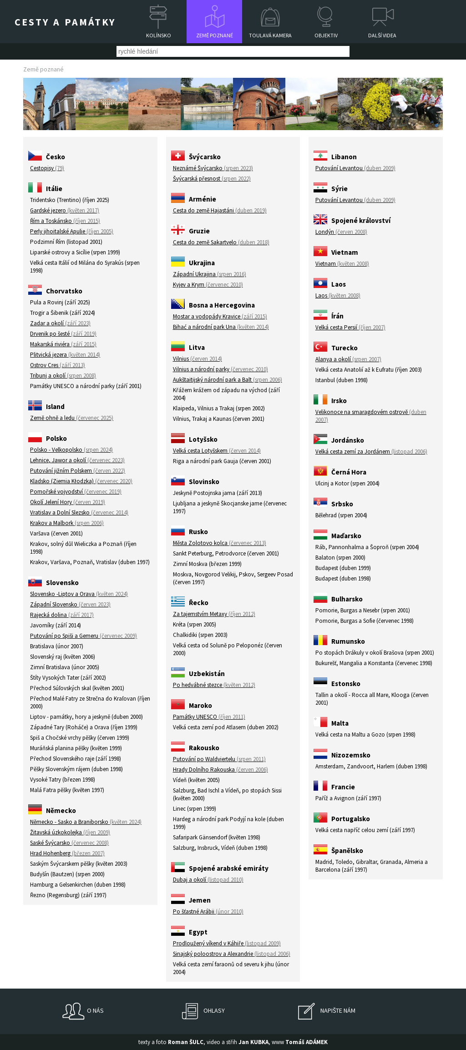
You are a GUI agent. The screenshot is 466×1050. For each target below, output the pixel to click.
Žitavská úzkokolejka (70, 832)
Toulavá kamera (270, 35)
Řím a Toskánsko (65, 221)
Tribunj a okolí (63, 375)
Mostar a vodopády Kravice (220, 316)
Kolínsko (158, 35)
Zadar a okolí (60, 323)
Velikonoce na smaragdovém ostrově (370, 416)
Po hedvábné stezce (214, 685)
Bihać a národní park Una (221, 327)
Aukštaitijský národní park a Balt (227, 380)
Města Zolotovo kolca (219, 543)
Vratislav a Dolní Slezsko (79, 512)
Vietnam (342, 264)
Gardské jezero (64, 210)
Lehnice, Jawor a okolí (77, 460)
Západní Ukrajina (209, 274)
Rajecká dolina (62, 615)
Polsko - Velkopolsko (71, 450)
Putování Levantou (355, 168)
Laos (337, 295)
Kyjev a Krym (208, 284)
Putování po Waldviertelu (219, 759)
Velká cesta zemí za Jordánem (371, 451)
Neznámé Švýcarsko (213, 168)
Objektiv (326, 35)
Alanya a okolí (348, 359)
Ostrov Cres (57, 365)
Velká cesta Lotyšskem (217, 450)
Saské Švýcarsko (69, 843)
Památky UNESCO (209, 717)
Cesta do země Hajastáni (220, 210)
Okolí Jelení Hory (67, 502)
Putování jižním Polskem (77, 471)
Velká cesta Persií (350, 327)
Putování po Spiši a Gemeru (83, 636)
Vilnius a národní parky (220, 369)
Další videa (382, 35)
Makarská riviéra (63, 344)
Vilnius (197, 359)
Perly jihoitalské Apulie (71, 231)
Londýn (341, 232)
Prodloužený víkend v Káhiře (227, 943)
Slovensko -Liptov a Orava (79, 594)
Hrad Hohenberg (67, 853)
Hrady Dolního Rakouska (220, 769)
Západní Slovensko (70, 604)
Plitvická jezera (65, 354)
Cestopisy (47, 168)
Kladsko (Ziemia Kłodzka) (81, 481)
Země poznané (214, 35)
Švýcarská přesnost (212, 178)
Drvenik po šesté (63, 334)
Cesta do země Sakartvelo (221, 242)
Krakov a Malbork (67, 523)
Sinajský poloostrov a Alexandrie (231, 954)
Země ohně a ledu (71, 418)
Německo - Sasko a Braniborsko (86, 822)
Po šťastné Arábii (208, 911)
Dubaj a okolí (208, 879)
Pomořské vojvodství (76, 491)
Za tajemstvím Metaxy (214, 614)
